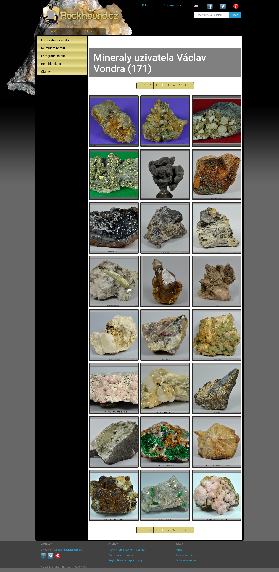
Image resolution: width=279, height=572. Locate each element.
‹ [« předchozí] (139, 85)
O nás (179, 549)
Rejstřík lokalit (51, 64)
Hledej (235, 15)
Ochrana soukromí (186, 560)
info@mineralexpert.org (69, 549)
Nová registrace (172, 5)
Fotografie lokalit (53, 56)
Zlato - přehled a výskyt (121, 555)
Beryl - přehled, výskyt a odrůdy (125, 560)
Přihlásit (146, 5)
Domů (53, 31)
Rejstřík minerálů (53, 48)
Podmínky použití (185, 555)
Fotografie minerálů (55, 40)
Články (88, 31)
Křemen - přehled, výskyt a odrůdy (126, 549)
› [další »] (191, 85)
